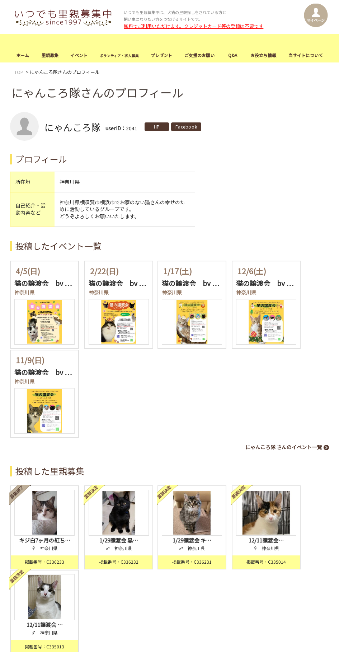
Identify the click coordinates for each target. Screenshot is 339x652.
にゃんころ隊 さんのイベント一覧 (283, 351)
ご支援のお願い (199, 55)
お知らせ (22, 564)
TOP (18, 72)
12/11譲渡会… (234, 437)
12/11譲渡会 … (299, 437)
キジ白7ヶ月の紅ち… (40, 437)
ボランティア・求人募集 (122, 554)
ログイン (174, 528)
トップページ (27, 554)
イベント (79, 55)
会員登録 (137, 528)
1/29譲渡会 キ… (169, 437)
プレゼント (161, 55)
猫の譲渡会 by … (43, 283)
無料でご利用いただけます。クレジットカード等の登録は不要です (193, 26)
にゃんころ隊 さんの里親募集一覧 (283, 475)
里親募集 (49, 55)
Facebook (186, 127)
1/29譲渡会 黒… (104, 437)
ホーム (22, 55)
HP (157, 127)
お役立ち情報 (263, 55)
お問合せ (295, 554)
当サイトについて (305, 55)
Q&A (232, 55)
